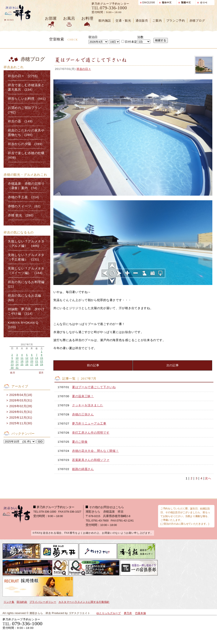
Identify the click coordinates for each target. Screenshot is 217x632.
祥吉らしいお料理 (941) (27, 98)
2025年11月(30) (20, 423)
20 (31, 361)
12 (26, 358)
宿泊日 (93, 37)
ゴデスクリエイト (79, 613)
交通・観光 (123, 20)
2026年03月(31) (20, 400)
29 (41, 364)
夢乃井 (128, 613)
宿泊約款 (22, 601)
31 (17, 367)
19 (26, 361)
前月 (12, 372)
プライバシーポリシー (42, 601)
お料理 (87, 18)
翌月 (41, 372)
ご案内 (157, 20)
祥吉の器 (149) (20, 121)
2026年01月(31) (20, 411)
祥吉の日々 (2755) (23, 76)
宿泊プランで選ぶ (155, 623)
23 (12, 364)
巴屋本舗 (140, 613)
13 (31, 358)
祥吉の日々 (84, 69)
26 (26, 364)
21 (36, 361)
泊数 (140, 37)
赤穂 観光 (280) (20, 215)
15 (41, 358)
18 (22, 361)
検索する (160, 40)
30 (12, 367)
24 (17, 364)
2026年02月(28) (20, 406)
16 (12, 361)
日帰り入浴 (194, 623)
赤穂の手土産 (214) (23, 197)
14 (36, 358)
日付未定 (129, 41)
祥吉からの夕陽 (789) (25, 144)
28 (36, 364)
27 (31, 364)
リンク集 (9, 601)
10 (17, 358)
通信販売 (142, 20)
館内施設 (105, 20)
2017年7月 (27, 344)
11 (22, 358)
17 (17, 361)
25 (22, 364)
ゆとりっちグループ (108, 613)
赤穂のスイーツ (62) (24, 206)
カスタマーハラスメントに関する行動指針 (84, 601)
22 (41, 361)
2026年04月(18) (20, 395)
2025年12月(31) (20, 417)
